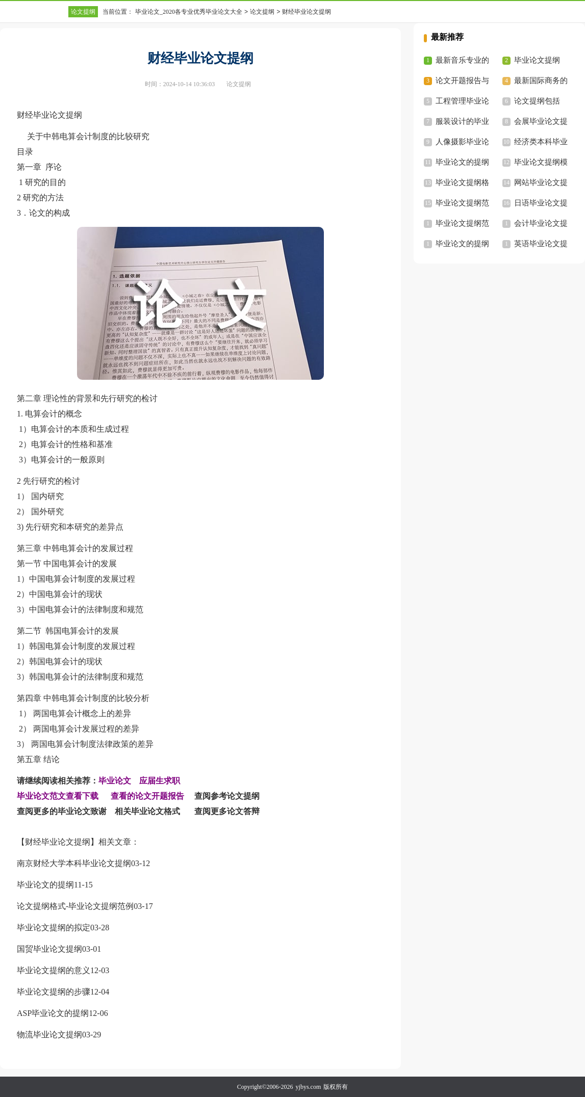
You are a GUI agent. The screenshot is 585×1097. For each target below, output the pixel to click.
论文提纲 (83, 11)
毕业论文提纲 (537, 60)
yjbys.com (308, 1086)
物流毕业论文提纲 (49, 1034)
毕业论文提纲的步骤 (53, 991)
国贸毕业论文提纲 (49, 949)
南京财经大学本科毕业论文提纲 (74, 863)
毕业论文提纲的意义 (53, 970)
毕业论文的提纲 (45, 884)
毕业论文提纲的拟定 (53, 927)
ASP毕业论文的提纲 (53, 1013)
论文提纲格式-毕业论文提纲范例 (75, 906)
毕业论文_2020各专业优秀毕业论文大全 (188, 11)
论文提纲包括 (537, 101)
